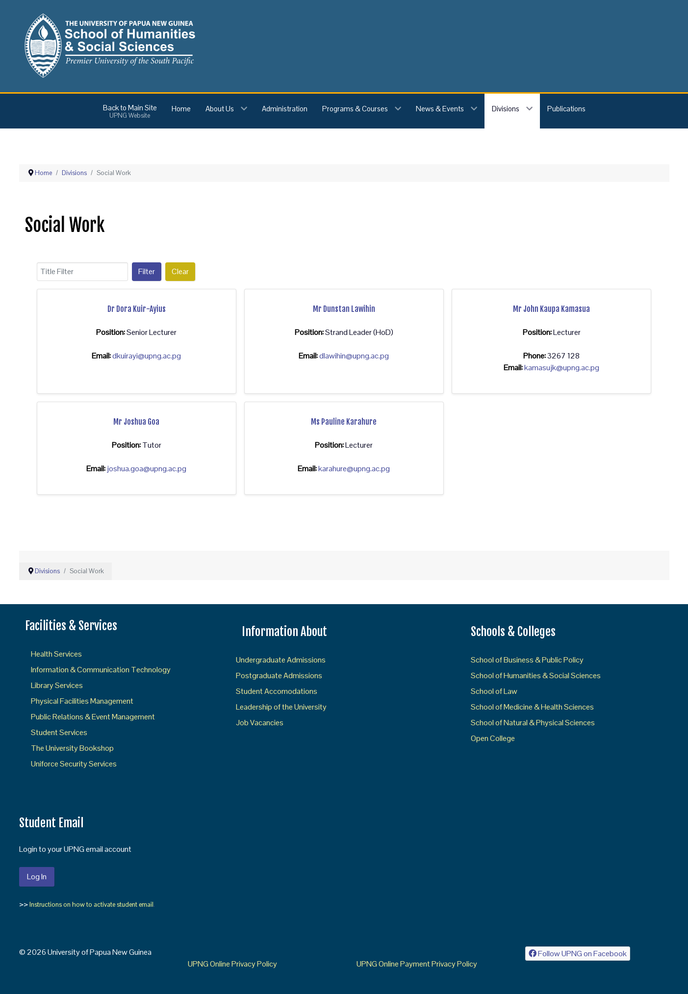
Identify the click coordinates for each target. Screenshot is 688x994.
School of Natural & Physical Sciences (533, 722)
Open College (493, 738)
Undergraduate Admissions (281, 660)
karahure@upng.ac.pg (354, 468)
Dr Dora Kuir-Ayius (136, 309)
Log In (37, 876)
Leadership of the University (281, 707)
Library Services (57, 685)
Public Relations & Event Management (93, 717)
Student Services (59, 732)
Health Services (56, 654)
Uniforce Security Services (74, 764)
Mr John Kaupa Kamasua (551, 309)
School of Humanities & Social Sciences (536, 675)
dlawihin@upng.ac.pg (354, 356)
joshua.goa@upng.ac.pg (146, 468)
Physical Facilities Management (82, 701)
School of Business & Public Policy (527, 660)
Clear (180, 271)
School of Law (494, 691)
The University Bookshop (72, 748)
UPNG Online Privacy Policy (232, 964)
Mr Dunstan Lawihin (344, 309)
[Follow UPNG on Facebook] (578, 953)
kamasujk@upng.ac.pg (561, 367)
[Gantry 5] (108, 45)
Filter (146, 271)
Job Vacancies (259, 722)
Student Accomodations (276, 691)
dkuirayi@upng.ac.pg (146, 356)
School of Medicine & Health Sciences (532, 707)
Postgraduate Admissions (279, 675)
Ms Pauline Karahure (344, 422)
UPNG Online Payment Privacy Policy (417, 964)
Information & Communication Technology (101, 669)
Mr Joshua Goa (136, 422)
